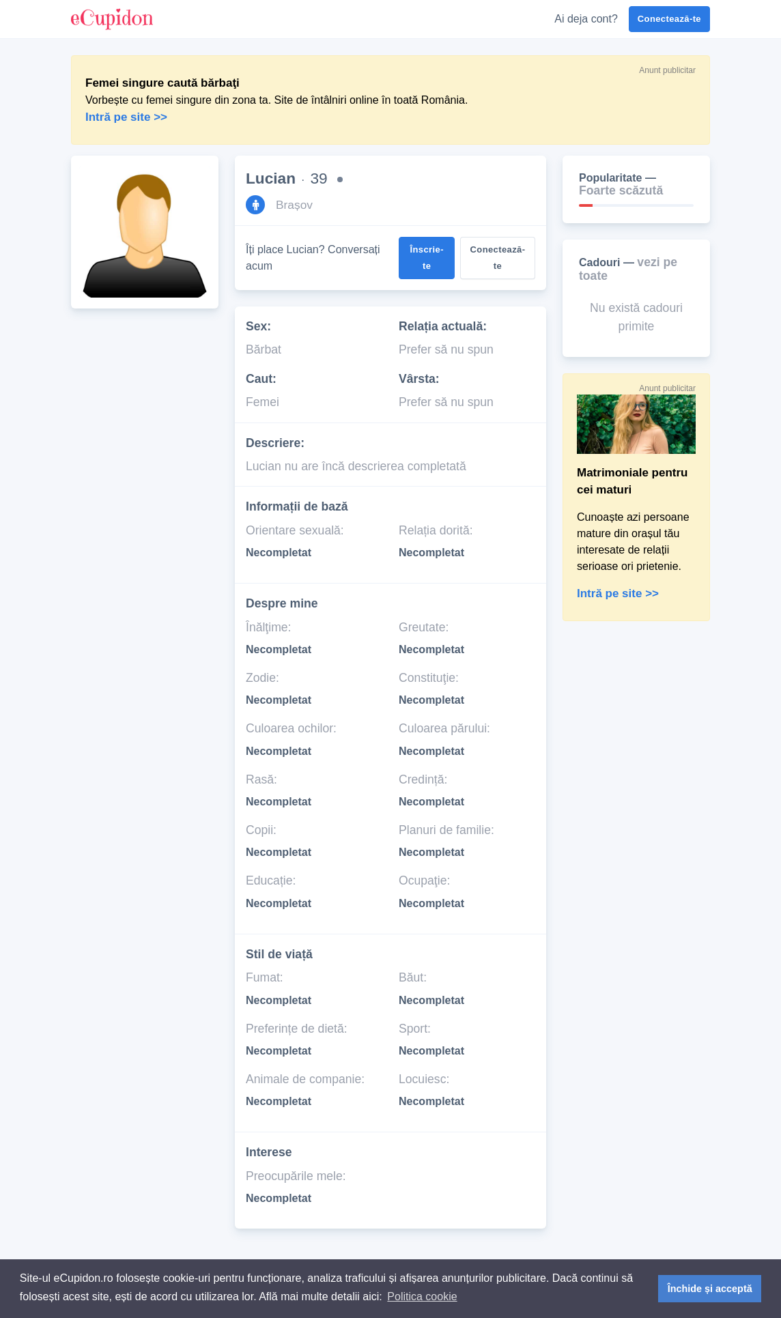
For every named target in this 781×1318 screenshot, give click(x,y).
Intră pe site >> (618, 593)
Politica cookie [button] (422, 1296)
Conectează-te (669, 19)
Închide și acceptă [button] (710, 1288)
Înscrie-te (427, 257)
